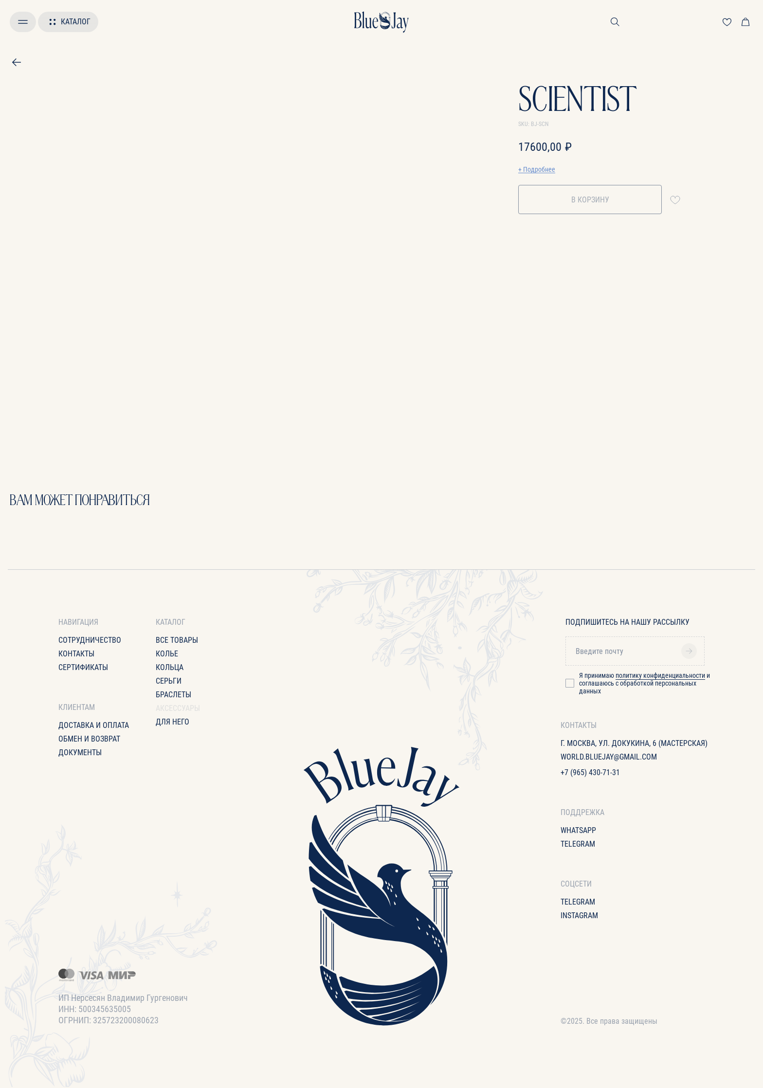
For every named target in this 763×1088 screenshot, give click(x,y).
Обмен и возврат (89, 738)
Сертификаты (83, 667)
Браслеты (173, 694)
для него (172, 721)
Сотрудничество (89, 640)
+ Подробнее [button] (536, 169)
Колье (167, 653)
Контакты (76, 653)
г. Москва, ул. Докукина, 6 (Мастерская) (634, 743)
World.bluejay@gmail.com (609, 757)
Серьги (169, 681)
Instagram (579, 915)
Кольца (169, 667)
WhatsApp (578, 830)
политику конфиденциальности (660, 675)
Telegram (578, 844)
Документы (80, 752)
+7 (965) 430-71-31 (590, 772)
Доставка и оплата (93, 725)
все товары (177, 640)
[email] (638, 651)
